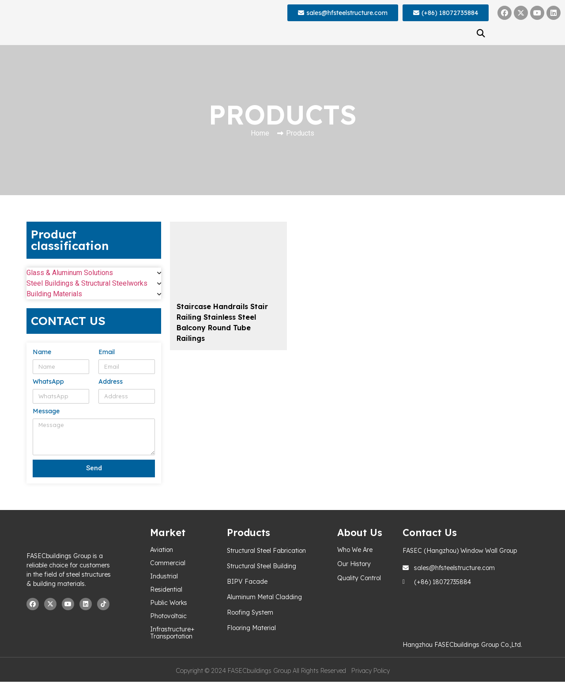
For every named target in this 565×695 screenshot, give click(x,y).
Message (46, 411)
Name (42, 352)
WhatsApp (48, 381)
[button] (481, 33)
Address (110, 381)
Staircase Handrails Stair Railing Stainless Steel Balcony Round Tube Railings (222, 322)
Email (106, 352)
